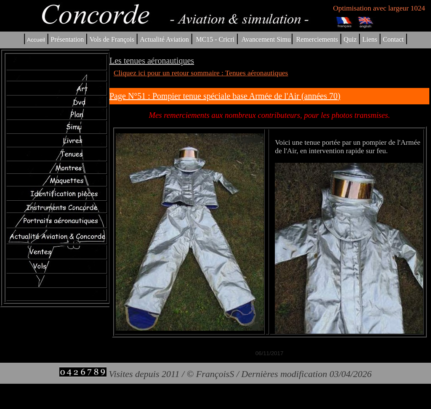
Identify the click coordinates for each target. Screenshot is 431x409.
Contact (393, 39)
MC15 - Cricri (215, 39)
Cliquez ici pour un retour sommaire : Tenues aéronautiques (201, 73)
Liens (370, 39)
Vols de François (111, 39)
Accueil (36, 40)
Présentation (67, 39)
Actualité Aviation (165, 39)
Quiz (350, 39)
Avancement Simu (265, 39)
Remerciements (317, 39)
